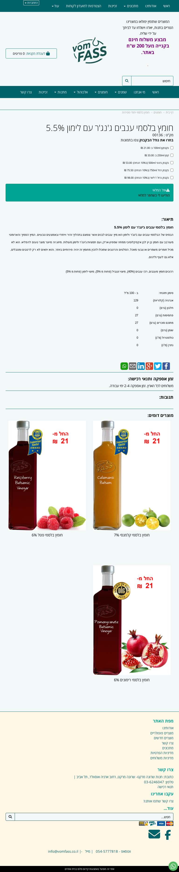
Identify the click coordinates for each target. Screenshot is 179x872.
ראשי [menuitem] (155, 92)
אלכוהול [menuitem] (81, 92)
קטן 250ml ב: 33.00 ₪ (159, 155)
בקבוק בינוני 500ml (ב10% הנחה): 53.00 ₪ (148, 162)
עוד (55, 5)
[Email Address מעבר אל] (154, 837)
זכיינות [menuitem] (43, 92)
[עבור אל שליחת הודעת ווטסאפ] (173, 866)
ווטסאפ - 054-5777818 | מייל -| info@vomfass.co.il (89, 851)
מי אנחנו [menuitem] (139, 92)
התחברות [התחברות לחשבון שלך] (31, 3)
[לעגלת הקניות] (31, 53)
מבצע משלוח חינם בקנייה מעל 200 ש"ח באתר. (148, 45)
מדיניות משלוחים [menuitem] (161, 758)
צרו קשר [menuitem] (26, 92)
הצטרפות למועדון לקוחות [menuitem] (83, 5)
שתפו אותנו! (152, 801)
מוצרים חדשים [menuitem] (163, 738)
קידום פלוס (83, 869)
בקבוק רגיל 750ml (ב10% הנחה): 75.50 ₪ (148, 170)
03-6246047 (154, 782)
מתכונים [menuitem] (131, 5)
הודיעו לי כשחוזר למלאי (154, 195)
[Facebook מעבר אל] (168, 837)
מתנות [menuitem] (60, 92)
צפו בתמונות (129, 140)
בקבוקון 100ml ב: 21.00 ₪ (157, 148)
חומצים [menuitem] (101, 92)
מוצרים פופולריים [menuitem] (161, 733)
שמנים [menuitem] (121, 92)
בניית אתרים (71, 869)
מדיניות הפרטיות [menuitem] (162, 752)
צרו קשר (167, 801)
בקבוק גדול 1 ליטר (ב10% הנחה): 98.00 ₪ (148, 177)
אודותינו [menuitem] (150, 5)
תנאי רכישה (165, 786)
